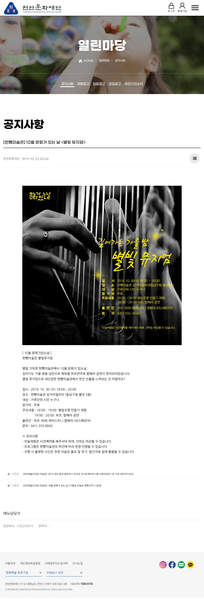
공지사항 (67, 84)
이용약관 (10, 563)
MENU (195, 8)
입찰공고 (99, 84)
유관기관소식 (134, 84)
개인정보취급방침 (30, 563)
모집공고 (115, 84)
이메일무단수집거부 (56, 563)
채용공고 (83, 84)
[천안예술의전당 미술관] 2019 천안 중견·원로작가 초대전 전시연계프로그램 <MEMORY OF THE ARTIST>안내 (78, 474)
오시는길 (78, 563)
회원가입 (181, 8)
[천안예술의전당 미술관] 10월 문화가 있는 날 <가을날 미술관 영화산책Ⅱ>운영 (62, 485)
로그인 (171, 8)
